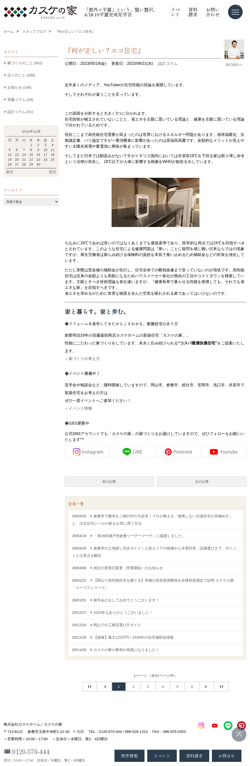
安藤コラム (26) (20, 99)
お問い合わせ (213, 12)
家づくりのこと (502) (24, 63)
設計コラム (167, 63)
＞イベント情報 (78, 408)
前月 (9, 172)
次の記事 (202, 481)
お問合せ (226, 756)
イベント (175, 12)
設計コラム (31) (20, 112)
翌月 (52, 172)
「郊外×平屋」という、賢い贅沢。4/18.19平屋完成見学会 (121, 12)
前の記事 (109, 481)
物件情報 (129, 756)
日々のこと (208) (21, 75)
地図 (80, 731)
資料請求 (193, 12)
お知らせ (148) (19, 87)
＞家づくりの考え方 (82, 359)
